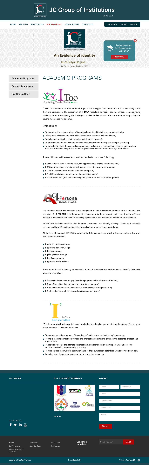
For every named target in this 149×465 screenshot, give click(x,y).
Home (13, 24)
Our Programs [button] (54, 24)
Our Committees (21, 94)
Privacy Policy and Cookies (16, 450)
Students (112, 24)
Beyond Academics (22, 86)
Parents (123, 24)
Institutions (37, 24)
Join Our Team (71, 24)
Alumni (133, 24)
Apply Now (119, 57)
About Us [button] (23, 24)
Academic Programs (23, 78)
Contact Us (87, 24)
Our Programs (14, 446)
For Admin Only (74, 460)
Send (128, 442)
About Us (34, 442)
